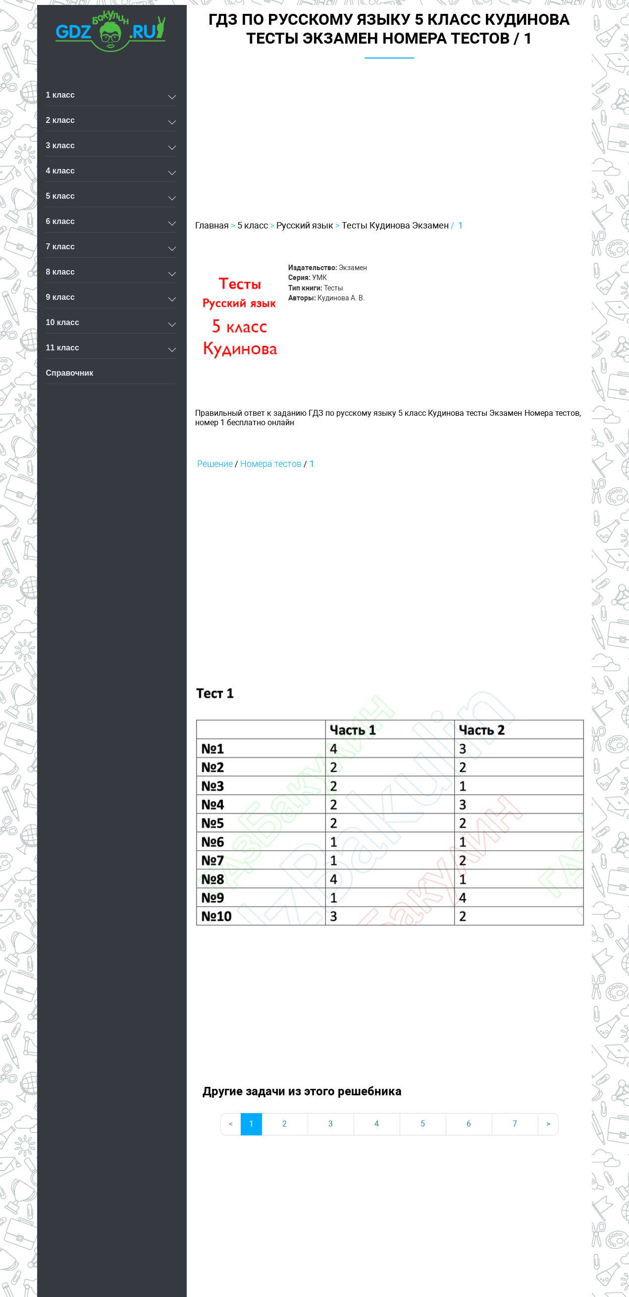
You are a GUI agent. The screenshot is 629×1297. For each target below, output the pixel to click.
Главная (212, 225)
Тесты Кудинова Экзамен (395, 225)
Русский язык (304, 225)
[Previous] (230, 1124)
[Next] (548, 1124)
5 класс (252, 225)
